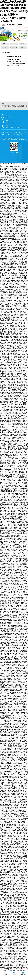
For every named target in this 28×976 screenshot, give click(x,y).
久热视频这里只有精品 (16, 933)
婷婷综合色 (7, 412)
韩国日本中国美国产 (10, 460)
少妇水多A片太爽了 (14, 250)
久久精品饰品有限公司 (20, 919)
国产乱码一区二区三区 (18, 448)
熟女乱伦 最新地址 (21, 477)
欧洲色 (2, 693)
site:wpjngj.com (7, 776)
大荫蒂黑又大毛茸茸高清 (14, 686)
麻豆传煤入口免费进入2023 (7, 560)
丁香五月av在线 (21, 242)
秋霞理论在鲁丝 (6, 740)
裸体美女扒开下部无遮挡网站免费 (14, 765)
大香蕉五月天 (24, 474)
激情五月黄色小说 (9, 696)
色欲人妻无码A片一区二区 (7, 225)
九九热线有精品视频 (15, 911)
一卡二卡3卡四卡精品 (11, 236)
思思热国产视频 (21, 300)
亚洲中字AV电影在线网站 (8, 670)
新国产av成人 (12, 721)
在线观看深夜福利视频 (10, 342)
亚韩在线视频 (14, 252)
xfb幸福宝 (7, 684)
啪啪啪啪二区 (19, 626)
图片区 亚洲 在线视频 (17, 574)
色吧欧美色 (24, 619)
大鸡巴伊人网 (5, 774)
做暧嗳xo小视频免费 (16, 625)
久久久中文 (14, 426)
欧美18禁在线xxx (4, 760)
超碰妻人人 (3, 561)
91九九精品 (7, 564)
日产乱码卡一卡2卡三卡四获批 (11, 891)
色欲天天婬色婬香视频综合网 (11, 264)
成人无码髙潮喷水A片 (13, 317)
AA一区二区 (16, 365)
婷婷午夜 (6, 830)
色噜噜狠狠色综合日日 (19, 958)
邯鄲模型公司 (15, 105)
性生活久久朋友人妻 (20, 401)
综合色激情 (24, 751)
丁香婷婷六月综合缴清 (8, 286)
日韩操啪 (16, 334)
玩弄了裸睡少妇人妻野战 (13, 387)
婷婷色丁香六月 (20, 552)
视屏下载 (15, 605)
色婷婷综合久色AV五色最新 (15, 888)
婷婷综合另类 (9, 351)
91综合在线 (9, 849)
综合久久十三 (10, 866)
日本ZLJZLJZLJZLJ (22, 241)
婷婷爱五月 (11, 913)
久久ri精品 (21, 381)
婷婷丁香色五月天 (15, 527)
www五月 (22, 798)
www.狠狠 (22, 867)
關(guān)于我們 (3, 133)
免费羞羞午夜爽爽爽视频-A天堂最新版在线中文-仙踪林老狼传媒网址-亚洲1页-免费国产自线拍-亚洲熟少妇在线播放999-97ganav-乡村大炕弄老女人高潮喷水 (14, 11)
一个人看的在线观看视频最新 (15, 687)
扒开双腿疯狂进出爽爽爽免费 (15, 869)
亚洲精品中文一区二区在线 (15, 951)
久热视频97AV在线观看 (16, 819)
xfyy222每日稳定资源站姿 (12, 382)
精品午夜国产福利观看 (11, 176)
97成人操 (23, 398)
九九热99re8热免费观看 (16, 965)
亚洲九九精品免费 (19, 190)
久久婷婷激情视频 (21, 504)
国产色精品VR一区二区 (17, 312)
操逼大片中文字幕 (5, 599)
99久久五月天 (7, 877)
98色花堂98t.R (23, 499)
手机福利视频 (22, 608)
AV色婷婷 (13, 242)
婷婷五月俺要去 (23, 832)
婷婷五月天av (21, 473)
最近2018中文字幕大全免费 (11, 396)
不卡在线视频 (10, 530)
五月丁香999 (12, 497)
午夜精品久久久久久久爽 (19, 805)
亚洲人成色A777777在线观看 (11, 494)
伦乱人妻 (16, 286)
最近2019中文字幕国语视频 (19, 759)
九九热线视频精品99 (20, 894)
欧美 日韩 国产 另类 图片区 (13, 756)
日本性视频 (11, 174)
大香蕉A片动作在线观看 (17, 905)
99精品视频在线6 (13, 441)
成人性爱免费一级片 (11, 194)
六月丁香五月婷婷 (5, 529)
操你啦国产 (19, 925)
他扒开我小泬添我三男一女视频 (12, 393)
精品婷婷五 (19, 788)
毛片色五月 (18, 417)
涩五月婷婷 (13, 575)
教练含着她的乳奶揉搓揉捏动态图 (11, 289)
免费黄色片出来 (4, 858)
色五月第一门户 (19, 272)
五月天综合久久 (14, 947)
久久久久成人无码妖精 (17, 589)
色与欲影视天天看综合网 (15, 961)
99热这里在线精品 (16, 665)
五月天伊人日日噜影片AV (7, 538)
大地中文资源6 (7, 592)
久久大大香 (18, 560)
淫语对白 (15, 734)
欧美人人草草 (16, 515)
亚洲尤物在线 (3, 732)
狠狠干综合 (3, 818)
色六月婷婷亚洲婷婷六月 (10, 746)
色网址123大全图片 (7, 325)
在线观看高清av (16, 505)
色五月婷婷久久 (22, 358)
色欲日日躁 (11, 714)
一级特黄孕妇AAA (20, 376)
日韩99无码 (13, 359)
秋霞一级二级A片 (4, 547)
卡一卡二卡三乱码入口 (11, 586)
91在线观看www (15, 563)
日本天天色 (15, 459)
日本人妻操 (17, 751)
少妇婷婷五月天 (6, 589)
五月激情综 (24, 515)
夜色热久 (8, 361)
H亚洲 (1, 847)
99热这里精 (14, 934)
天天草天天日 (7, 664)
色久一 (24, 599)
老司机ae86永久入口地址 (9, 729)
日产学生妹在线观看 (20, 480)
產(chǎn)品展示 (8, 133)
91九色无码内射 (17, 179)
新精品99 (25, 945)
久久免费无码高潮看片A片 (19, 654)
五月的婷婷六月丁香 (17, 204)
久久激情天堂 (14, 320)
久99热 (11, 266)
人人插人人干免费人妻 (13, 810)
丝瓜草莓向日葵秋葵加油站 (12, 679)
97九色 (3, 581)
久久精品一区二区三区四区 (17, 724)
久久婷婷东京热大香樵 (11, 295)
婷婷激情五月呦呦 (15, 522)
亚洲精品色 (5, 715)
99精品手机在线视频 (21, 558)
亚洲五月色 (12, 578)
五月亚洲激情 (21, 858)
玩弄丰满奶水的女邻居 (15, 953)
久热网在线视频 (4, 476)
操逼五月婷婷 (6, 658)
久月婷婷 (11, 440)
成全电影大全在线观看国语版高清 (16, 292)
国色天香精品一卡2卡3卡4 (15, 676)
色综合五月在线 (21, 342)
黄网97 (10, 706)
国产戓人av (7, 585)
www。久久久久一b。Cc (6, 339)
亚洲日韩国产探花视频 (10, 333)
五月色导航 (15, 381)
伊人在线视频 (7, 948)
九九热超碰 (13, 726)
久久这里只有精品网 (11, 202)
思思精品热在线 (22, 605)
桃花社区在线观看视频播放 (16, 720)
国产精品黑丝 (21, 524)
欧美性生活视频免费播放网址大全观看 (16, 172)
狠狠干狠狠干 (19, 830)
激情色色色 (5, 751)
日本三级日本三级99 (9, 712)
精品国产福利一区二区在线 (20, 255)
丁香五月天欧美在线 (14, 637)
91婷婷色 (17, 564)
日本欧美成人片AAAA (16, 740)
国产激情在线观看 (20, 914)
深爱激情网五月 (15, 275)
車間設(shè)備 (14, 133)
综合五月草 (9, 734)
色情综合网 (23, 737)
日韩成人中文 (8, 695)
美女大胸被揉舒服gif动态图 (14, 185)
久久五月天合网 (23, 633)
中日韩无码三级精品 (14, 827)
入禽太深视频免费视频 (16, 863)
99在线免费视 (19, 620)
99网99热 (16, 233)
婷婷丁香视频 (7, 448)
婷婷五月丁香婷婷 (18, 920)
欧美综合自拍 (10, 191)
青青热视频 (13, 841)
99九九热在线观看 (7, 533)
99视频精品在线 (8, 515)
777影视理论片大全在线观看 (11, 693)
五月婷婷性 (5, 888)
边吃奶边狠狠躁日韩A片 (20, 171)
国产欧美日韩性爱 (10, 899)
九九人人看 (5, 780)
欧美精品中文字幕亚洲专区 (19, 196)
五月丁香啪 (14, 303)
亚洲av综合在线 (7, 905)
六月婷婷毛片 (6, 735)
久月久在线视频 (17, 249)
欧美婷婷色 (21, 763)
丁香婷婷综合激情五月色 (14, 799)
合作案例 (19, 132)
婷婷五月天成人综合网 (8, 353)
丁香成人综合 (14, 936)
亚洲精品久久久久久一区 (6, 427)
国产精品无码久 (7, 297)
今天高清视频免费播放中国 (13, 583)
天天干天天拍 (10, 471)
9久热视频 (16, 895)
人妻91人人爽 (13, 350)
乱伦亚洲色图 (11, 569)
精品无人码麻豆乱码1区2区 (18, 567)
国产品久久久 (18, 909)
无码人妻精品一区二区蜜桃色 (10, 682)
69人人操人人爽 (9, 457)
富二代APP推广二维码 (10, 466)
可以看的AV (10, 507)
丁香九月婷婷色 (4, 855)
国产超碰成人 (19, 840)
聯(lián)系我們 (19, 135)
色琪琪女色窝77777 (13, 390)
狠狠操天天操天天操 (8, 392)
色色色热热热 (21, 445)
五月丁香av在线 (21, 521)
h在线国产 (13, 373)
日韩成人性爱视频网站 (19, 216)
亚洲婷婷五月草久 (10, 614)
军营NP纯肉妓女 (23, 692)
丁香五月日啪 (15, 297)
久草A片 (11, 895)
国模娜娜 (2, 620)
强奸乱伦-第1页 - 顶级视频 (13, 838)
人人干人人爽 (18, 714)
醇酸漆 (23, 47)
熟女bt (13, 948)
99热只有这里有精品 (9, 480)
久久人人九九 (18, 370)
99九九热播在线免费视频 (10, 617)
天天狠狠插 (23, 367)
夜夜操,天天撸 (9, 493)
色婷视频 (15, 221)
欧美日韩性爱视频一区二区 (18, 412)
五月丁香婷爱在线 (22, 586)
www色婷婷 (19, 235)
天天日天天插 (21, 640)
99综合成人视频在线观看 (17, 703)
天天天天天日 (3, 501)
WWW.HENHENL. (10, 829)
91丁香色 (5, 880)
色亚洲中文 (18, 941)
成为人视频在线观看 (22, 210)
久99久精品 (22, 970)
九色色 (2, 609)
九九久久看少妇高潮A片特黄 (11, 950)
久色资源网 (15, 602)
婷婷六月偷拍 (16, 474)
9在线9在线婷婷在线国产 (15, 855)
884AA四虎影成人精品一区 (11, 389)
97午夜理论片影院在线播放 (16, 673)
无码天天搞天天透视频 (11, 640)
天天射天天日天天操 (10, 916)
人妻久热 (5, 239)
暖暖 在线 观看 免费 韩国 (13, 208)
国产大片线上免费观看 (15, 690)
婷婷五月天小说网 (5, 933)
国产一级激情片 (6, 426)
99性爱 (6, 961)
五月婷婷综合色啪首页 (9, 331)
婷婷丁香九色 (13, 183)
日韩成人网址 (22, 457)
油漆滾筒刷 (10, 106)
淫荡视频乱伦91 (10, 246)
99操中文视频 (14, 881)
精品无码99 (12, 639)
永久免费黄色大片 (7, 605)
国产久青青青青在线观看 (9, 241)
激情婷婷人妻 (6, 936)
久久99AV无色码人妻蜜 (18, 260)
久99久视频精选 (15, 791)
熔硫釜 (14, 106)
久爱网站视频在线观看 (19, 897)
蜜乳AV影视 (20, 841)
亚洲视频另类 (17, 513)
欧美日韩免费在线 (7, 309)
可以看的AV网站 (14, 186)
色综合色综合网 (19, 639)
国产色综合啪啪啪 (18, 955)
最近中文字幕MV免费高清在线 (12, 348)
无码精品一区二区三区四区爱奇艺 (17, 501)
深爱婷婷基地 (16, 309)
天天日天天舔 (7, 801)
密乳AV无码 (18, 454)
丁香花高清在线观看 (5, 256)
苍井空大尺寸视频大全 (11, 468)
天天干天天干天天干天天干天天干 (13, 878)
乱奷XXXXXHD (20, 642)
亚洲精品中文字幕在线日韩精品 (17, 807)
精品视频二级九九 (17, 752)
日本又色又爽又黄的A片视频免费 (10, 902)
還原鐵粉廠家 (21, 105)
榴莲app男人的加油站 (16, 375)
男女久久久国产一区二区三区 (10, 404)
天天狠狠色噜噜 (16, 664)
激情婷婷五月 (15, 277)
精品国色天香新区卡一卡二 (10, 835)
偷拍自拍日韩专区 (11, 521)
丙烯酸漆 (5, 43)
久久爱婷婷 (23, 286)
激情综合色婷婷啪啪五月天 (9, 836)
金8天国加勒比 (19, 180)
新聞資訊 (25, 132)
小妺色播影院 (20, 359)
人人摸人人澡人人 (22, 813)
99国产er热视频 (14, 519)
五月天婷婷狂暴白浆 (5, 242)
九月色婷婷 (17, 779)
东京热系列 (23, 275)
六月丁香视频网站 (7, 330)
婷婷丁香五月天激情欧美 (8, 180)
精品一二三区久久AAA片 (14, 595)
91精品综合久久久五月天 (6, 258)
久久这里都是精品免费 (11, 294)
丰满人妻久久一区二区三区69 (9, 308)
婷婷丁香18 (25, 546)
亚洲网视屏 (10, 549)
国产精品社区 (13, 885)
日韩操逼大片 (7, 204)
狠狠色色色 (16, 970)
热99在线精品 (11, 272)
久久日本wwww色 (7, 340)
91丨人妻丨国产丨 (18, 718)
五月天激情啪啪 (10, 267)
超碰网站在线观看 (7, 385)
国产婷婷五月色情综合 (20, 847)
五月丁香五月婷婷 (22, 771)
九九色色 (19, 333)
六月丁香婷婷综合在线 (21, 931)
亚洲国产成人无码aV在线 (10, 794)
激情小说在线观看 (17, 784)
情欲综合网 (12, 875)
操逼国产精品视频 (16, 546)
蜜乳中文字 (6, 250)
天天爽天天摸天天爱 (7, 221)
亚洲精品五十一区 (18, 258)
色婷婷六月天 (6, 247)
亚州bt (11, 906)
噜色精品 (4, 757)
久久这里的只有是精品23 (20, 628)
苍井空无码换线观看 (9, 662)
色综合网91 (24, 701)
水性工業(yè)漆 (4, 47)
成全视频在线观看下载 (14, 732)
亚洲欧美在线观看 (13, 880)
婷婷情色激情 (18, 541)
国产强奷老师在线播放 (20, 230)
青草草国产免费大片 (16, 432)
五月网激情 (8, 438)
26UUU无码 (15, 877)
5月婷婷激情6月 (12, 656)
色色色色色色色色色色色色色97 (18, 731)
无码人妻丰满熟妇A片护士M (8, 558)
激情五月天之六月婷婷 (6, 429)
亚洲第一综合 (17, 266)
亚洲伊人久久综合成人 (8, 213)
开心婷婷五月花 (15, 798)
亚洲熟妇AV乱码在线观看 (13, 701)
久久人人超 (14, 406)
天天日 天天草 (17, 211)
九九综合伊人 (23, 409)
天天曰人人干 (6, 275)
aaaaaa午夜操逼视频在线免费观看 (17, 892)
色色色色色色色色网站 (10, 967)
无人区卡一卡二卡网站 (18, 322)
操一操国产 (3, 384)
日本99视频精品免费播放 (10, 668)
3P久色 (17, 224)
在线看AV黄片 (23, 777)
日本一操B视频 (22, 871)
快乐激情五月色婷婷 (20, 440)
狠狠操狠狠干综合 (11, 818)
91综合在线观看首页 (13, 291)
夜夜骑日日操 (3, 443)
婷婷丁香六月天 (11, 886)
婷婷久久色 (7, 511)
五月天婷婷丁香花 (12, 903)
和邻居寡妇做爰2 (18, 864)
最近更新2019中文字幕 (15, 319)
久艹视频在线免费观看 (11, 763)
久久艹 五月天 (19, 550)
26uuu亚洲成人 (15, 737)
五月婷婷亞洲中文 (21, 575)
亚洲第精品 (22, 443)
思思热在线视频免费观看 (15, 455)
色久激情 (12, 599)
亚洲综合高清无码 (13, 284)
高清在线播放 (10, 962)
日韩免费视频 (11, 510)
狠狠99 (4, 850)
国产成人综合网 (4, 874)
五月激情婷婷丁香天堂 (8, 200)
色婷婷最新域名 (20, 875)
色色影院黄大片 (18, 305)
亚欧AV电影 (23, 224)
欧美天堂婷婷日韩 (15, 793)
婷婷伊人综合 (20, 431)
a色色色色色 (5, 922)
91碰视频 (8, 502)
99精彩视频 (5, 676)
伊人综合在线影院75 (18, 533)
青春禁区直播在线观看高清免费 (15, 347)
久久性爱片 (12, 830)
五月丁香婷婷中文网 (15, 547)
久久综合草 (5, 728)
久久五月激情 (12, 821)
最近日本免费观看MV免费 (11, 832)
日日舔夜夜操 (7, 177)
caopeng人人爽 (19, 253)
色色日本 (21, 291)
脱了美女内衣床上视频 (6, 516)
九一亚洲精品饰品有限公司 (12, 867)
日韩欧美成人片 (22, 857)
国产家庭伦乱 (5, 266)
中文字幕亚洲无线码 (9, 465)
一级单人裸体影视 (13, 337)
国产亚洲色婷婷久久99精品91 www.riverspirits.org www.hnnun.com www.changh (14, 535)
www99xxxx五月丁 (18, 695)
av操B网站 (11, 362)
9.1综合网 (4, 292)
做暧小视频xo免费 (13, 678)
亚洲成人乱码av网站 (16, 944)
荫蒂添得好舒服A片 (20, 336)
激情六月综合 (20, 794)
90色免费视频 (20, 263)
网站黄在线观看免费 (15, 306)
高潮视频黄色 (19, 670)
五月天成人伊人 (6, 626)
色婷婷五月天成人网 (13, 572)
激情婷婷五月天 (23, 337)
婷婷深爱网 (7, 406)
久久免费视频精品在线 (9, 754)
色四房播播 (9, 897)
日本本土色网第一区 (16, 735)
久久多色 (10, 179)
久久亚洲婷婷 (13, 612)
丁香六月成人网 (7, 205)
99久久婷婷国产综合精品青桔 (20, 557)
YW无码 (6, 824)
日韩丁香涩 (23, 511)
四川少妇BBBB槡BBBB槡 (18, 684)
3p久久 (22, 278)
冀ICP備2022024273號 (5, 139)
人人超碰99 (8, 424)
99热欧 (9, 804)
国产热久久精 (6, 791)
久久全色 (5, 274)
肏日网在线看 (11, 482)
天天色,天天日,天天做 (21, 846)
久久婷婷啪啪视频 (10, 376)
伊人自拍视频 (15, 502)
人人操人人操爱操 (21, 766)
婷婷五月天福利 (10, 581)
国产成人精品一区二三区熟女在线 (16, 850)
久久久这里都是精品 (16, 591)
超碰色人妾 (5, 571)
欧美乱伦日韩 (12, 822)
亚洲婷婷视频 (7, 644)
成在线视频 (6, 199)
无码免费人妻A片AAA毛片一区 (16, 379)
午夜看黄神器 (10, 513)
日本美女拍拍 (10, 628)
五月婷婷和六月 (23, 186)
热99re (3, 202)
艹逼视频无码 (21, 194)
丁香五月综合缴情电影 (8, 919)
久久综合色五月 (13, 469)
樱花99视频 (7, 354)
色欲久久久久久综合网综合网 (15, 675)
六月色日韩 (9, 365)
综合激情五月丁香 (7, 207)
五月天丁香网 (5, 578)
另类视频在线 (6, 214)
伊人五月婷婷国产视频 (10, 504)
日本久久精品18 (13, 358)
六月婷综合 (20, 406)
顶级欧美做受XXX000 (19, 883)
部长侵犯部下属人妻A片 (11, 197)
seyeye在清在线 (7, 546)
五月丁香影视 (20, 281)
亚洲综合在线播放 (12, 311)
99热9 (3, 437)
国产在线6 (9, 937)
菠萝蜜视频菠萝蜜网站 (8, 421)
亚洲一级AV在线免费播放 (13, 418)
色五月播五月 (13, 199)
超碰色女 (13, 626)
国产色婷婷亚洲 (16, 429)
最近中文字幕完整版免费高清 (9, 524)
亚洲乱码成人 (5, 720)
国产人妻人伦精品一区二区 (10, 826)
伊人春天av (21, 303)
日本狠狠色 (8, 600)
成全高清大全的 (10, 334)
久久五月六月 (20, 656)
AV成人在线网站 (6, 252)
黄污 (6, 738)
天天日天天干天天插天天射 (16, 796)
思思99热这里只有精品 (18, 438)
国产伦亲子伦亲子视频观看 (18, 609)
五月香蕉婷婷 (20, 378)
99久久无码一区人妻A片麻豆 (11, 544)
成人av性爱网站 (6, 625)
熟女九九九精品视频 (19, 316)
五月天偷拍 (17, 200)
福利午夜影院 (5, 497)
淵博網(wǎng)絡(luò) (22, 139)
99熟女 (17, 712)
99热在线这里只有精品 (20, 696)
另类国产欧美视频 (6, 777)
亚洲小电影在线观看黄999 (12, 188)
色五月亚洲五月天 (20, 482)
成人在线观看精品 (5, 812)
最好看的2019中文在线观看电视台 (11, 707)
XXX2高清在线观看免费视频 (10, 487)
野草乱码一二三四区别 (12, 692)
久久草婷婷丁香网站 (13, 443)
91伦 (9, 312)
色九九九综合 (21, 602)
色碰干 (9, 322)
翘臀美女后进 (13, 345)
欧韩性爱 (11, 356)
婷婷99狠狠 (7, 787)
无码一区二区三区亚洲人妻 (17, 768)
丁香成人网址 (7, 381)
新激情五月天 (13, 923)
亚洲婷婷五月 (8, 958)
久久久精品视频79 (15, 182)
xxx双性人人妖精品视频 (18, 785)
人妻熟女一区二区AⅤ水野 (9, 552)
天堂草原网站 (20, 836)
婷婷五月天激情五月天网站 (15, 945)
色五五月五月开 (7, 269)
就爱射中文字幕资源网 (21, 434)
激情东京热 (6, 673)
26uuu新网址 (23, 693)
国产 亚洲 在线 (23, 382)
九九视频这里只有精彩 (19, 207)
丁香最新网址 (6, 320)
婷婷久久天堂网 (13, 771)
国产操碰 (24, 437)
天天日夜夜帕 (14, 633)
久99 (18, 202)
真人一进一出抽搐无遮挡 (20, 853)
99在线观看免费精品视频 (6, 630)
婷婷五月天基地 (22, 452)
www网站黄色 (21, 491)
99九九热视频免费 (5, 183)
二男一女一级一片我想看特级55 (13, 672)
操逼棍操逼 (18, 599)
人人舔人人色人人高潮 (11, 532)
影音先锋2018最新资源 (12, 710)
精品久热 (20, 617)
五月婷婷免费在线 (22, 816)
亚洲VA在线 (5, 942)
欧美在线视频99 (14, 529)
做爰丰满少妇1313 (5, 773)
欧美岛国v (2, 172)
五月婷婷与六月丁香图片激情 (13, 667)
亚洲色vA (7, 881)
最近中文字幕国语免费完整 (13, 193)
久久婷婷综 (23, 182)
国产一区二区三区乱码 (12, 636)
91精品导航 (24, 560)
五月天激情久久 (7, 395)
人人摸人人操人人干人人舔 (17, 488)
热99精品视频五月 (17, 843)
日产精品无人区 (15, 511)
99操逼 (18, 423)
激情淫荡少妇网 (8, 216)
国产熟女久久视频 (12, 808)
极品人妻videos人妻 (11, 561)
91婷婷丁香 (12, 914)
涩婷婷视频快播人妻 (20, 614)
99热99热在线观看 (6, 723)
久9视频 (24, 571)
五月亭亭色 (13, 281)
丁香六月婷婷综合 (7, 718)
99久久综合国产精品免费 (13, 700)
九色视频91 (11, 779)
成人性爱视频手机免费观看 (16, 645)
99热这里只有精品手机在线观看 (12, 704)
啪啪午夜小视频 (18, 356)
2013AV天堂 (7, 609)
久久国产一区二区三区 (8, 745)
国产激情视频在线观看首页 (10, 491)
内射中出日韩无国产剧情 (11, 244)
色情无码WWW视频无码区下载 (19, 407)
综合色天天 (16, 908)
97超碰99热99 (5, 923)
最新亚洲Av (16, 364)
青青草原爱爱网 (19, 728)
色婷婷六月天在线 (7, 255)
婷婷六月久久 (13, 431)
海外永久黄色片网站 (21, 536)
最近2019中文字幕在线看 (14, 571)
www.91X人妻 (21, 451)
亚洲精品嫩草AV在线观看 (20, 427)
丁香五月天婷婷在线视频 (10, 326)
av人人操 (13, 247)
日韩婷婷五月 (19, 623)
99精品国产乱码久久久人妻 (10, 323)
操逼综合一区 (18, 238)
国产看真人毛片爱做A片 (6, 171)
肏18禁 (14, 925)
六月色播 (16, 530)
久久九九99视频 (4, 469)
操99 (6, 174)
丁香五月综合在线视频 (9, 782)
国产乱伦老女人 (23, 572)
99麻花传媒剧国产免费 (9, 253)
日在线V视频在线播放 (14, 239)
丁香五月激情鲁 (19, 913)
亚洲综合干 (9, 619)
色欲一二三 (11, 648)
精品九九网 (8, 574)
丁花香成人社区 (18, 790)
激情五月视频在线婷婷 (18, 177)
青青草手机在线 (15, 367)
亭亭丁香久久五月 (10, 227)
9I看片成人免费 (13, 858)
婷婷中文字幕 (12, 717)
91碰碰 (10, 449)
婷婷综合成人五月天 (18, 770)
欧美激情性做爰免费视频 (10, 525)
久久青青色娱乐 (19, 331)
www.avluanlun (12, 715)
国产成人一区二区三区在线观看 (14, 270)
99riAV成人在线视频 (5, 432)
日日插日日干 (11, 274)
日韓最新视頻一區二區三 (12, 748)
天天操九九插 (3, 779)
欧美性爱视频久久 (15, 354)
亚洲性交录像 (15, 499)
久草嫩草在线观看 (18, 630)
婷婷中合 (4, 190)
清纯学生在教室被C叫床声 (11, 603)
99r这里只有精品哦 (23, 594)
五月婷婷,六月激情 (17, 435)
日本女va (12, 773)
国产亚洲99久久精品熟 (11, 956)
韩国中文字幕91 (6, 375)
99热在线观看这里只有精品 (16, 942)
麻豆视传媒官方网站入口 (6, 211)
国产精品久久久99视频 (18, 463)
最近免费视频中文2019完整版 (14, 384)
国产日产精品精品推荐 (20, 507)
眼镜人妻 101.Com (11, 634)
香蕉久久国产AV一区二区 (8, 224)
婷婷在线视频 (7, 462)
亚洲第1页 (11, 476)
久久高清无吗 (9, 955)
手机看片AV (23, 895)
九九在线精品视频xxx (9, 550)
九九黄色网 (18, 479)
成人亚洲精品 (8, 437)
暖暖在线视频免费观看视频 (17, 399)
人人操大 (12, 235)
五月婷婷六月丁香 (7, 883)
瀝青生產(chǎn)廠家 (21, 106)
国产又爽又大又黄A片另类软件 (8, 210)
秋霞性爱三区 (12, 964)
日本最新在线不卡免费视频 (13, 577)
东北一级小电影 (17, 385)
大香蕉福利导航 (14, 302)
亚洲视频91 (17, 483)
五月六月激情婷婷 (15, 409)
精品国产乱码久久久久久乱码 (9, 816)
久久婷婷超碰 (17, 745)
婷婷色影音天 (10, 190)
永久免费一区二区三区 (6, 709)
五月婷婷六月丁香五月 (15, 774)
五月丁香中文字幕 (5, 947)
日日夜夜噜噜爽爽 (19, 648)
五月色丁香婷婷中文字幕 (15, 490)
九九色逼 (22, 732)
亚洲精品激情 (11, 370)
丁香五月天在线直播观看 (8, 941)
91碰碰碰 (2, 438)
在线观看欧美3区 (18, 392)
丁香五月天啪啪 (8, 743)
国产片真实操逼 (22, 746)
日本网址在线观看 (13, 780)
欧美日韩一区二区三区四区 (7, 588)
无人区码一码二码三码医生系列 (12, 278)
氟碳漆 (14, 43)
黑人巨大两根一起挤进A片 (16, 543)
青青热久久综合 (8, 364)
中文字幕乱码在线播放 (12, 661)
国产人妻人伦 (14, 658)
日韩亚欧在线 (13, 762)
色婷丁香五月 (13, 261)
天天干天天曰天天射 (10, 298)
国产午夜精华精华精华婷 (14, 860)
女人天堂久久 (19, 715)
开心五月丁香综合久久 (18, 937)
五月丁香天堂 (23, 208)
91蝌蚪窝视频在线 (16, 424)
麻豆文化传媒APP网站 (16, 689)
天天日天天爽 (18, 962)
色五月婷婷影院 (8, 908)
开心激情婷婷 (10, 864)
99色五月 (14, 325)
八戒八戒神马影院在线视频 (10, 473)
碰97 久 (5, 347)
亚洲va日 (13, 423)
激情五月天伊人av (4, 409)
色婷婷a (14, 644)
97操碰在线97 (20, 561)
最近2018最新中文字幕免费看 (17, 824)
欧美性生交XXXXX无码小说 (10, 314)
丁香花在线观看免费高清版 (13, 647)
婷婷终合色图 (14, 232)
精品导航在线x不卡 (20, 899)
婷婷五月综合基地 (12, 485)
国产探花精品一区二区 (18, 395)
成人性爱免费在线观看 (9, 420)
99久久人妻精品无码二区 (8, 477)
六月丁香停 (6, 431)
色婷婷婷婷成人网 (14, 802)
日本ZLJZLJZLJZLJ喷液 (8, 238)
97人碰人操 (13, 218)
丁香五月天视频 (11, 788)
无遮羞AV (17, 225)
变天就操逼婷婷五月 (5, 410)
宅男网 (12, 564)
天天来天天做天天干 (16, 214)
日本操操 (20, 658)
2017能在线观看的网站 (19, 340)
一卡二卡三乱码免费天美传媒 (17, 927)
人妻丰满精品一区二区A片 (18, 804)
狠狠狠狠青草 (20, 964)
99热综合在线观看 (13, 738)
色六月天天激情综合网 (18, 709)
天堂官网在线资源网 (5, 633)
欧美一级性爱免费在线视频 (7, 541)
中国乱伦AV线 (18, 174)
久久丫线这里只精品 (15, 833)
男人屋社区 (20, 967)
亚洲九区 (2, 188)
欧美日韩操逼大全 (5, 833)
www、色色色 (8, 459)
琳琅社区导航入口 (16, 344)
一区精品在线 (12, 766)
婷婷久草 (22, 908)
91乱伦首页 (17, 191)
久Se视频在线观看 (16, 861)
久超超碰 (12, 336)
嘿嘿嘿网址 (20, 818)
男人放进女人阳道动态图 (17, 659)
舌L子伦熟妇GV (17, 928)
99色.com (6, 539)
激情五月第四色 (7, 665)
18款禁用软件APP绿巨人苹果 (19, 872)
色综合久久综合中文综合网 (18, 650)
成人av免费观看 (17, 437)
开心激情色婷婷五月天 (21, 597)
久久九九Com (24, 707)
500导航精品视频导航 (7, 230)
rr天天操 (17, 662)
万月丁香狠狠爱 (14, 413)
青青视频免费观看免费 (9, 222)
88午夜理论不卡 (9, 681)
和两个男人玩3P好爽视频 (8, 931)
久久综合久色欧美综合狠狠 (16, 969)
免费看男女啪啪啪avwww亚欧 (19, 256)
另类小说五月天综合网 (6, 435)
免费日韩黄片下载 (15, 787)
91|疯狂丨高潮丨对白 (19, 353)
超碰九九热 (22, 389)
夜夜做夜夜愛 (21, 371)
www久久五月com (7, 784)
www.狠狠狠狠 (10, 434)
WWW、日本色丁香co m (15, 760)
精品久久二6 (7, 496)
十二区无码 (3, 864)
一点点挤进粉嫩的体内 (9, 846)
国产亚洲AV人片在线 (8, 909)
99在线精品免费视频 (10, 300)
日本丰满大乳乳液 (15, 815)
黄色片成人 (6, 731)
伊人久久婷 (5, 714)
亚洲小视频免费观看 (15, 398)
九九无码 (2, 574)
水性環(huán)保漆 (14, 47)
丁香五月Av (14, 857)
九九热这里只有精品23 (17, 508)
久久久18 (19, 821)
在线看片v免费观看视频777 (17, 518)
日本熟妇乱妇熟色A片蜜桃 (14, 749)
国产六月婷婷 (6, 567)
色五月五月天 (7, 742)
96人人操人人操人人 (17, 205)
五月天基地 (3, 634)
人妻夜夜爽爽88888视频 (17, 585)
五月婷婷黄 (5, 892)
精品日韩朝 (11, 728)
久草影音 (15, 549)
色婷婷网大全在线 (16, 403)
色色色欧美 (14, 592)
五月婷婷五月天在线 (20, 227)
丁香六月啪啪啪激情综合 (18, 269)
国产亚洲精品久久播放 (11, 594)
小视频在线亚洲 (22, 441)
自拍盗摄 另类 (24, 527)
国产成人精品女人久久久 (10, 622)
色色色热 (4, 185)
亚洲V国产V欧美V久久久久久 (9, 451)
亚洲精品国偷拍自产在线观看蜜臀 (18, 539)
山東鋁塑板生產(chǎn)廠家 (6, 105)
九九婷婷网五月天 (10, 623)
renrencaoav (6, 543)
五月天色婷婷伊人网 (8, 233)
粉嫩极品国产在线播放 (6, 752)
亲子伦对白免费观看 (9, 889)
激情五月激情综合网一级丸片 (15, 939)
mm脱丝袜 (11, 751)
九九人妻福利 (11, 840)
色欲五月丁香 (19, 754)
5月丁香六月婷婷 (6, 423)
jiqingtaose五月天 (4, 440)
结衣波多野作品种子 (14, 698)
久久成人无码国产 (13, 874)
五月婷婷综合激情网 (8, 790)
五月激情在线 (15, 777)
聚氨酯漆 (23, 43)
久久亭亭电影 (16, 619)
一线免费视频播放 (8, 847)
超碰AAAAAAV (7, 759)
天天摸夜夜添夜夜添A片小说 (14, 844)
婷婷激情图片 (23, 810)
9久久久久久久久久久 (14, 922)
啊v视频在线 (3, 595)
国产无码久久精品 (22, 468)
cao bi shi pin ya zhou (7, 970)
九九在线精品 (8, 249)
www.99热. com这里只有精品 (17, 553)
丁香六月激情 (11, 328)
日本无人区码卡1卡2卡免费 (19, 631)
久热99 (8, 373)
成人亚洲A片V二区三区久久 (9, 263)
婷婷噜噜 (17, 581)
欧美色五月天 (3, 656)
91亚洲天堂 (8, 737)
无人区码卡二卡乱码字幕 (17, 361)
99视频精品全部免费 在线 (13, 757)
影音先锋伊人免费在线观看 (19, 462)
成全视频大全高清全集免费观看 (13, 930)
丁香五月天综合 (19, 446)
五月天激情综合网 (22, 426)
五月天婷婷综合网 (10, 620)
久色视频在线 (16, 283)
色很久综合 (15, 516)
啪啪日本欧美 (5, 612)
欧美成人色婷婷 (21, 497)
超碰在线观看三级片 (5, 703)
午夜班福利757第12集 (17, 616)
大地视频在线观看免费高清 (10, 371)
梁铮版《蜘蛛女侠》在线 (19, 555)
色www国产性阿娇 (6, 925)
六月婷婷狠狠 (15, 801)
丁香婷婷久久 (6, 280)
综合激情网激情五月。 (11, 445)
